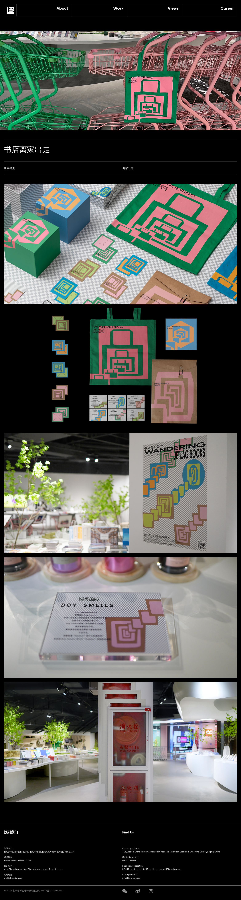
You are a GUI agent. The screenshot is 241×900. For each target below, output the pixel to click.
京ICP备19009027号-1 (52, 891)
